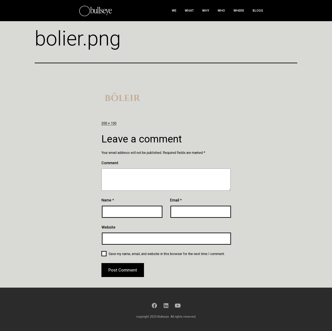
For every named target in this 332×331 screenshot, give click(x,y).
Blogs (258, 10)
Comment (109, 163)
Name (107, 200)
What (189, 10)
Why (205, 10)
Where (239, 10)
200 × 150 (108, 123)
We (174, 10)
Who (221, 10)
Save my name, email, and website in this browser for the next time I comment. (167, 254)
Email (176, 200)
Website (108, 227)
